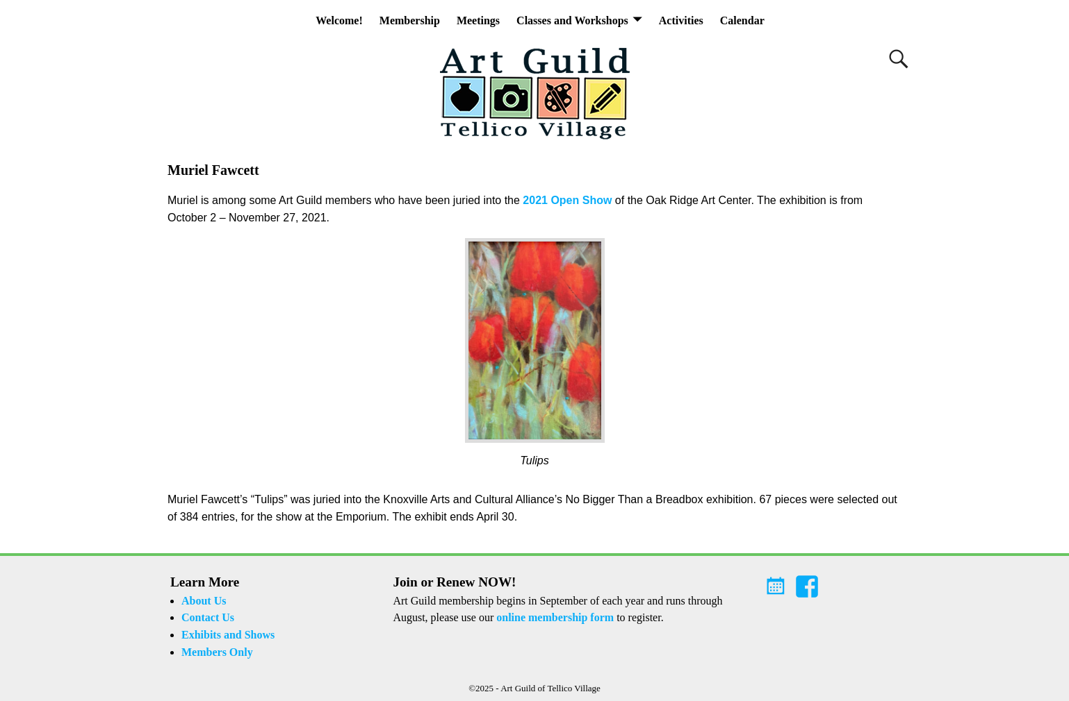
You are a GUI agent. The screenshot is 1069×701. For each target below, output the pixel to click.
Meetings (478, 20)
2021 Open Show (567, 200)
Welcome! (339, 20)
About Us (203, 601)
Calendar (742, 20)
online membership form (555, 617)
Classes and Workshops (572, 20)
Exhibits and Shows (228, 635)
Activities (681, 20)
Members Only (217, 652)
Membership (410, 20)
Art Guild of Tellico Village (550, 688)
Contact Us (207, 617)
